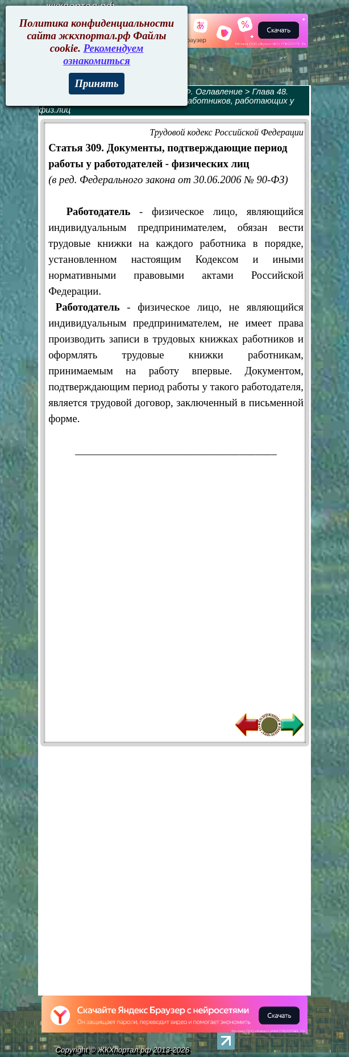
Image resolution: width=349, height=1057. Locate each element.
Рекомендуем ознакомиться (103, 54)
